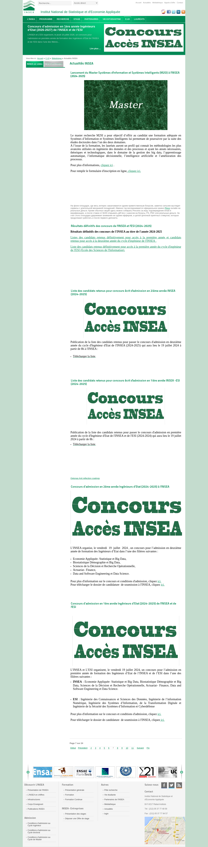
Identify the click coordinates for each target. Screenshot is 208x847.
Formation (69, 795)
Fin (148, 748)
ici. (159, 581)
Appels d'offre (169, 3)
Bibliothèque (57, 58)
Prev (29, 772)
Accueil (138, 3)
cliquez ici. (134, 171)
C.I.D (48, 58)
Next (180, 772)
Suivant (140, 748)
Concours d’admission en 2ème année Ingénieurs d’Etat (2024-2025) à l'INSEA (120, 486)
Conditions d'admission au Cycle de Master (39, 838)
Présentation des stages (75, 814)
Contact (180, 3)
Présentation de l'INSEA (38, 790)
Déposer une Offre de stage (77, 818)
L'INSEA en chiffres (36, 795)
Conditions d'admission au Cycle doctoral (39, 831)
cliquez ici (107, 165)
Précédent (82, 748)
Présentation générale (74, 790)
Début (73, 748)
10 (127, 748)
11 (132, 748)
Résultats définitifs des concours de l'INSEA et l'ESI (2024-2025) (111, 226)
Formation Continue (73, 799)
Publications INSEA (36, 809)
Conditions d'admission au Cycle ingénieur (39, 824)
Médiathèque (157, 3)
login (106, 814)
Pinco (167, 208)
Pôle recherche (110, 790)
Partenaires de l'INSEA (114, 799)
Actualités (147, 3)
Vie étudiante (110, 795)
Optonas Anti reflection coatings (85, 478)
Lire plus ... (95, 48)
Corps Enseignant (35, 804)
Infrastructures (34, 799)
